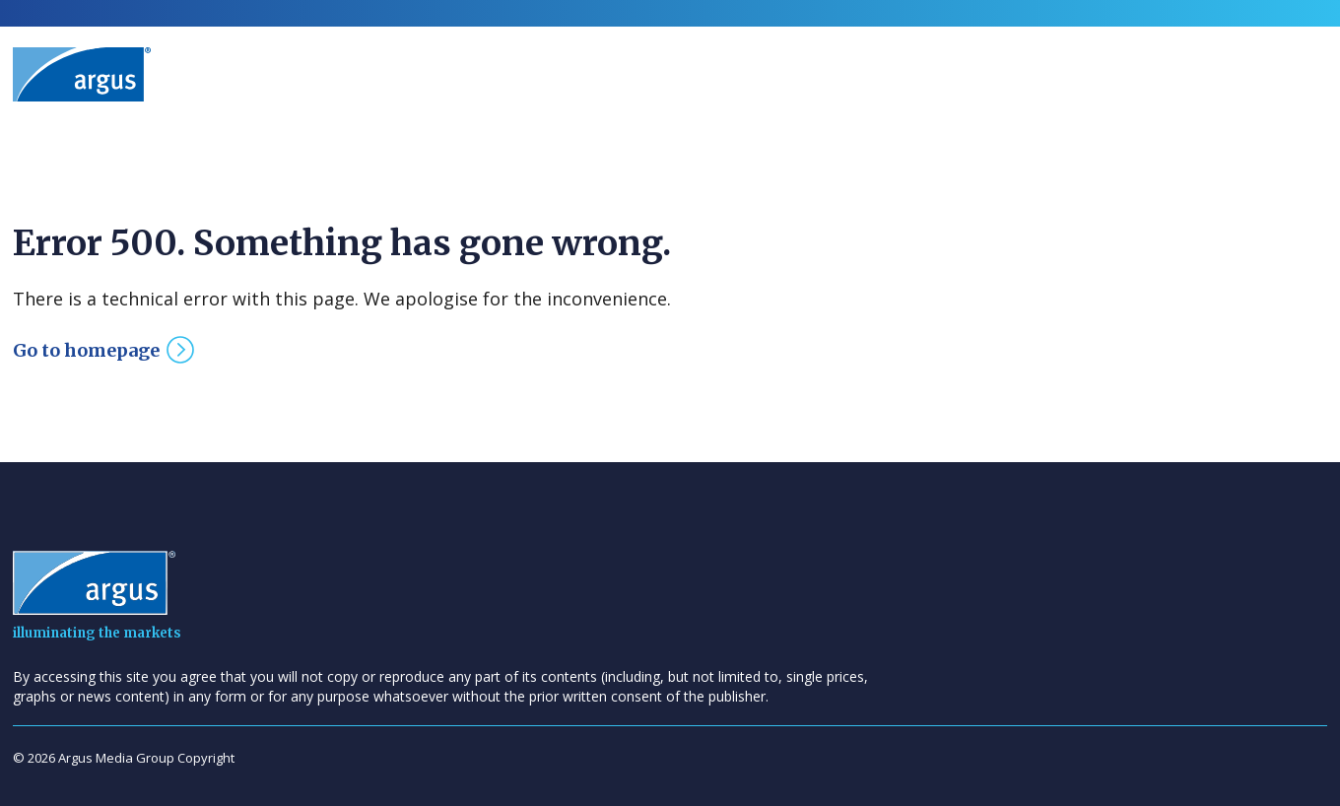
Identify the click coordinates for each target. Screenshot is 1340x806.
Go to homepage (86, 350)
